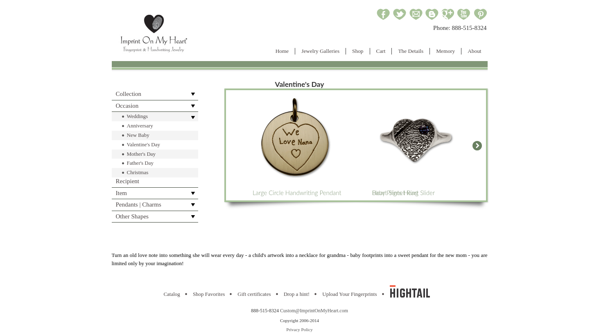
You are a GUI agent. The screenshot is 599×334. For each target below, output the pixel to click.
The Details (410, 51)
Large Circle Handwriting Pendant (297, 145)
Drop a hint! (297, 294)
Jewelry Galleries (320, 51)
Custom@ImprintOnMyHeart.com (314, 311)
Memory (445, 51)
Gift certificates (254, 294)
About (474, 51)
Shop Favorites (209, 294)
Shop (357, 51)
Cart (381, 51)
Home (282, 51)
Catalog (171, 294)
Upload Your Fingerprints (349, 294)
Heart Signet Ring (415, 145)
